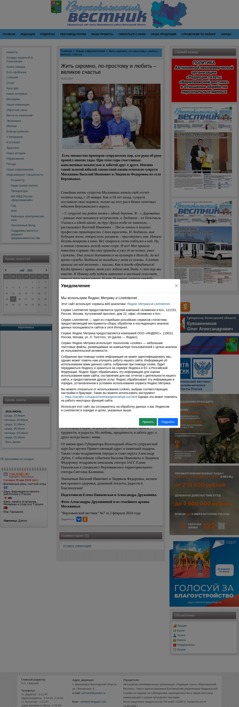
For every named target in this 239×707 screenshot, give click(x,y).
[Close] (176, 285)
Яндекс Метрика (138, 304)
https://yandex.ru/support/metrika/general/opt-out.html (101, 397)
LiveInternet (162, 304)
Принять (148, 422)
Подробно (168, 422)
